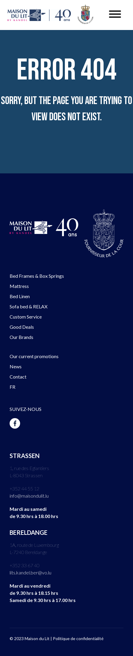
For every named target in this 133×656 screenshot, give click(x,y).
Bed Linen (20, 296)
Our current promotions (34, 356)
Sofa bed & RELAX (28, 306)
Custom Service (26, 316)
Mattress (19, 286)
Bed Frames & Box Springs (37, 276)
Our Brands (21, 337)
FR (12, 387)
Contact (18, 376)
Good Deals (22, 327)
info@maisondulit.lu (29, 496)
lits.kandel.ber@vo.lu (30, 572)
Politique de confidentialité (78, 638)
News (16, 366)
